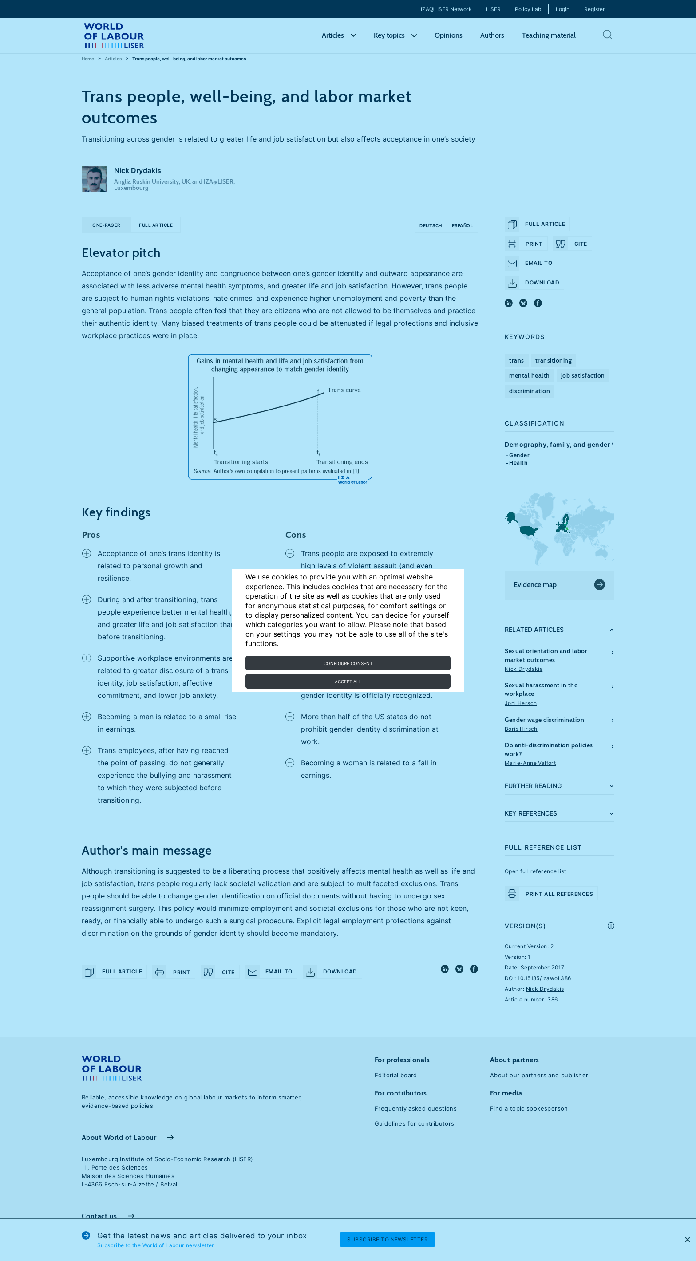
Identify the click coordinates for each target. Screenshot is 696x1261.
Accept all (348, 681)
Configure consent (348, 663)
